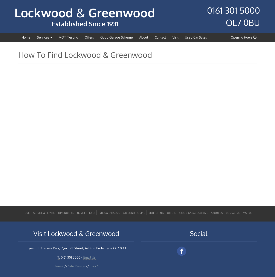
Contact (160, 37)
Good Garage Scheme (116, 37)
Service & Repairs (44, 212)
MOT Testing (68, 37)
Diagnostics (66, 212)
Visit (176, 37)
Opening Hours (244, 37)
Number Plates (86, 212)
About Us (217, 212)
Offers (89, 37)
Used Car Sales (196, 37)
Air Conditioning (134, 212)
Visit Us (247, 212)
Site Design (76, 266)
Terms (59, 266)
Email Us (89, 257)
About (143, 37)
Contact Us (233, 212)
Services (44, 37)
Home (26, 37)
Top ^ (94, 266)
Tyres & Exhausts (109, 212)
